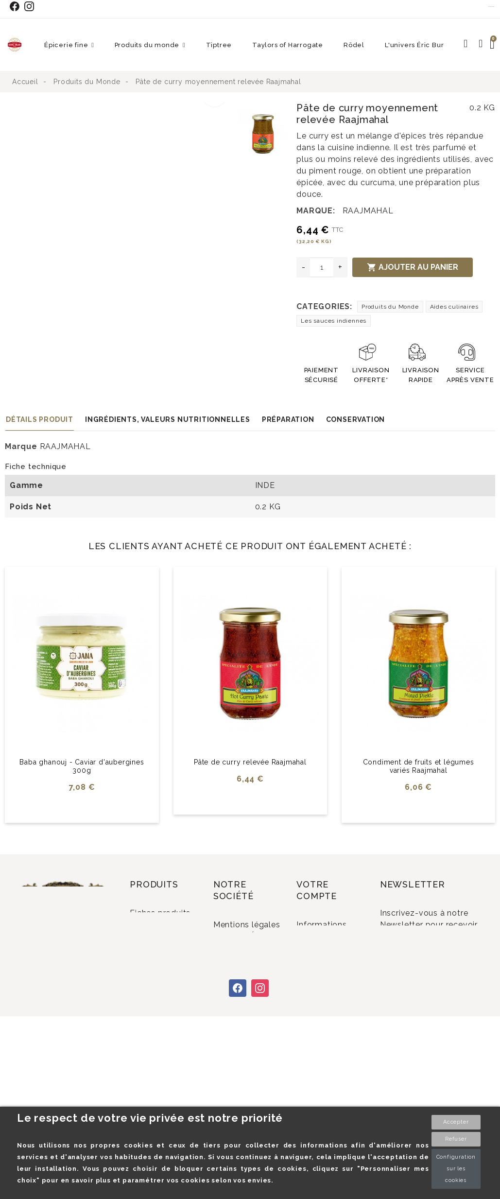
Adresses (327, 984)
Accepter (455, 1122)
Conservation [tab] (355, 419)
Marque (21, 446)
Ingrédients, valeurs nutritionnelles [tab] (167, 419)
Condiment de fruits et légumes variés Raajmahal (418, 766)
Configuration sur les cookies (456, 1168)
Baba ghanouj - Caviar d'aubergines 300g (81, 766)
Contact (491, 6)
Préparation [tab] (288, 419)
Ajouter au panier (412, 267)
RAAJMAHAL (368, 210)
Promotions (165, 975)
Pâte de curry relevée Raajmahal (250, 762)
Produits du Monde (390, 306)
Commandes (334, 952)
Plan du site (249, 1097)
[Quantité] (322, 267)
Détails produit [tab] (39, 419)
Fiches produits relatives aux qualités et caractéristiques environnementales (167, 936)
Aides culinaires (454, 306)
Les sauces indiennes (333, 320)
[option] (119, 108)
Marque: (315, 210)
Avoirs (321, 968)
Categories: (324, 306)
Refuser (456, 1139)
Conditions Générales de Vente (241, 991)
